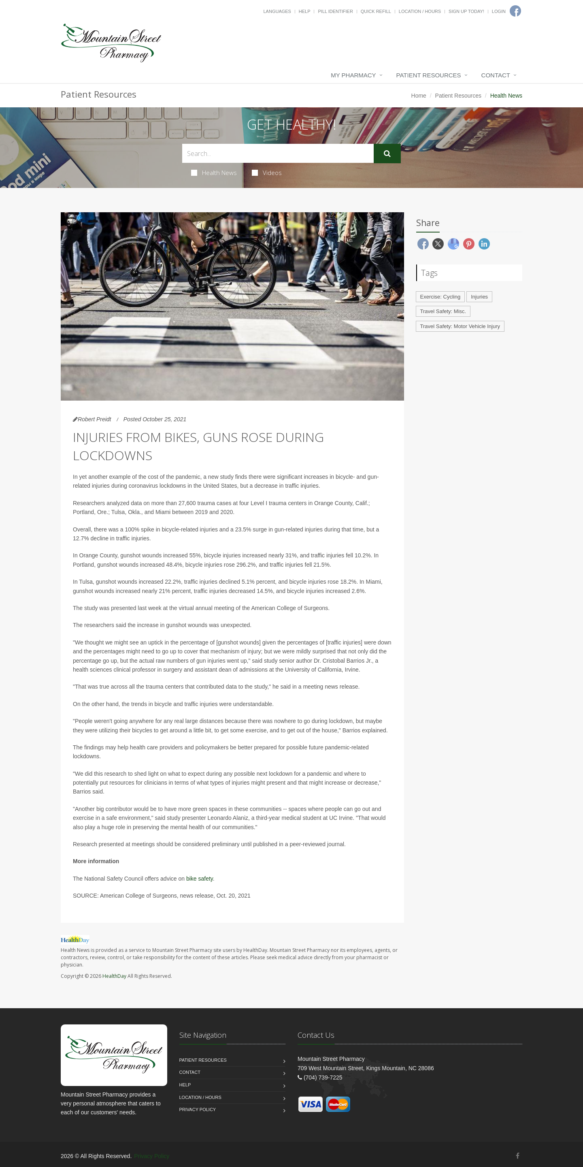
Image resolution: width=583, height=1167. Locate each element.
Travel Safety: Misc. (443, 311)
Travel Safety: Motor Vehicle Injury (460, 326)
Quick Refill (376, 11)
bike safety (199, 878)
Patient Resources (428, 75)
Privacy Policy (197, 1109)
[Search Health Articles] (278, 153)
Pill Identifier (335, 11)
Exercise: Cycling (440, 297)
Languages (277, 11)
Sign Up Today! (466, 11)
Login (499, 11)
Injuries (479, 297)
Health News (214, 173)
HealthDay (114, 976)
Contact (495, 75)
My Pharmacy (353, 75)
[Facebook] (517, 1155)
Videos (267, 173)
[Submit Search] (387, 153)
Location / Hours (420, 11)
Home (418, 95)
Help (305, 11)
